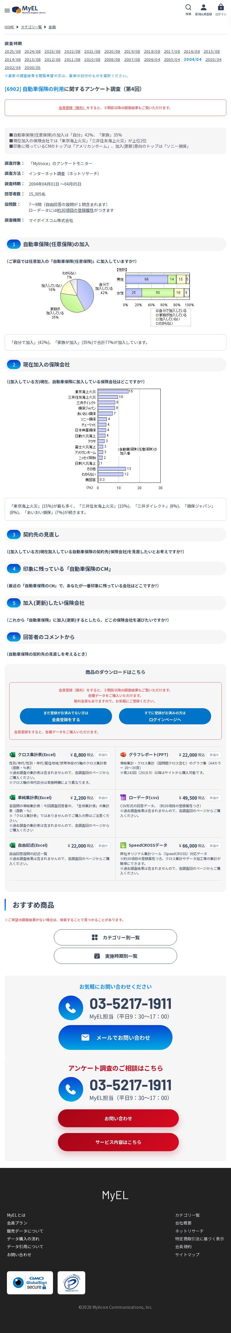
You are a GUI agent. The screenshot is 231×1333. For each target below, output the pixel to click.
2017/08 (172, 51)
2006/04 (152, 59)
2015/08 (212, 51)
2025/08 (13, 51)
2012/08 (52, 59)
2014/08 (13, 59)
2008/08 (112, 59)
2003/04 (213, 59)
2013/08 (32, 59)
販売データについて (25, 1231)
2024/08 (32, 51)
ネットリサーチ (189, 1231)
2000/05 (32, 67)
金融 (52, 26)
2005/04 (172, 59)
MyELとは (16, 1215)
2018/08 (152, 51)
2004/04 (193, 59)
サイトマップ (187, 1254)
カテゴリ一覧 (31, 26)
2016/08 (192, 51)
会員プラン (17, 1223)
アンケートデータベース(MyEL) (29, 10)
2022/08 (72, 51)
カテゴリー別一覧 (115, 937)
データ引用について (25, 1246)
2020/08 (112, 51)
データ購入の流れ (23, 1239)
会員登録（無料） (72, 107)
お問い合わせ (19, 1254)
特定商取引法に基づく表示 (199, 1239)
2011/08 (72, 59)
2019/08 (132, 51)
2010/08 (92, 59)
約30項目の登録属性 (75, 210)
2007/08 (132, 59)
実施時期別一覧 (115, 955)
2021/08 (92, 51)
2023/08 (52, 51)
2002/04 (13, 67)
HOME (9, 26)
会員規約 (183, 1246)
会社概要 (183, 1223)
